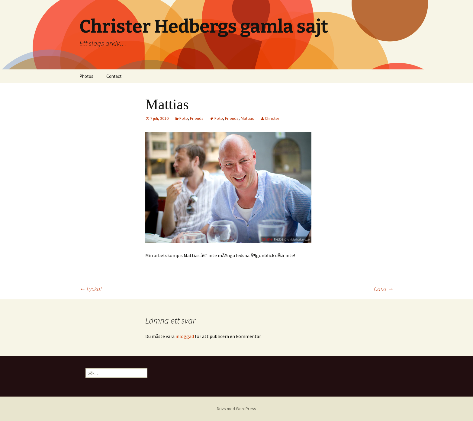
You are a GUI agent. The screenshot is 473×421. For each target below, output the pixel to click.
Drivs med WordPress (236, 408)
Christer (272, 118)
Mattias (247, 118)
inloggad (184, 336)
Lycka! (90, 288)
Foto (183, 118)
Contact (114, 76)
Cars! (384, 288)
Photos (86, 76)
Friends (197, 118)
